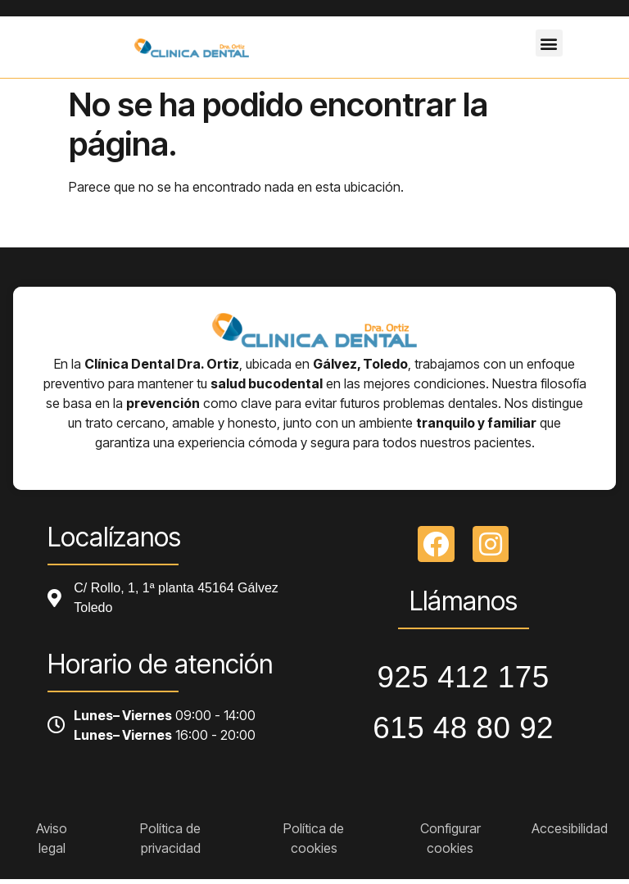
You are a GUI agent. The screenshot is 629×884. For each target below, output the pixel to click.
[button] (549, 43)
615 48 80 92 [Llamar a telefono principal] (463, 728)
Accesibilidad (570, 828)
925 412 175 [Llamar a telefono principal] (464, 677)
